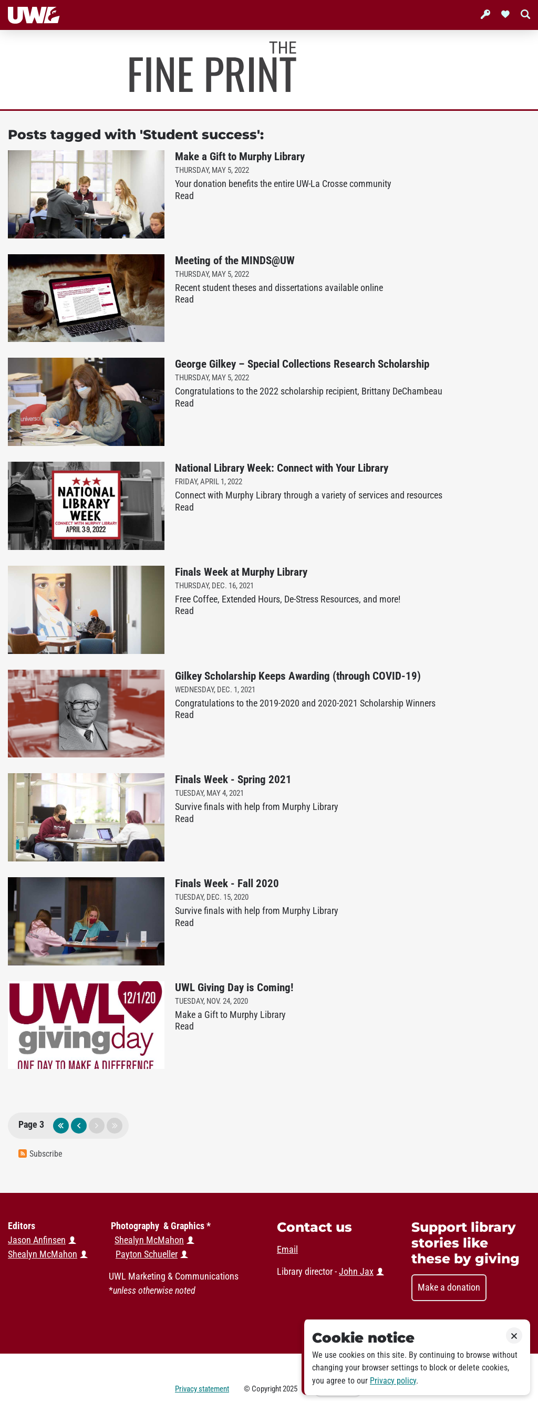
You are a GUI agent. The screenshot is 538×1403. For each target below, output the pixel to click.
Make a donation (449, 1287)
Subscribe (40, 1154)
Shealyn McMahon (149, 1240)
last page (114, 1126)
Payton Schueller (147, 1254)
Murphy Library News (212, 66)
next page (97, 1126)
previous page (79, 1126)
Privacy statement (202, 1389)
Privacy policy (393, 1381)
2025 (290, 1389)
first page (61, 1126)
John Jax (356, 1271)
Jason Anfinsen (37, 1240)
